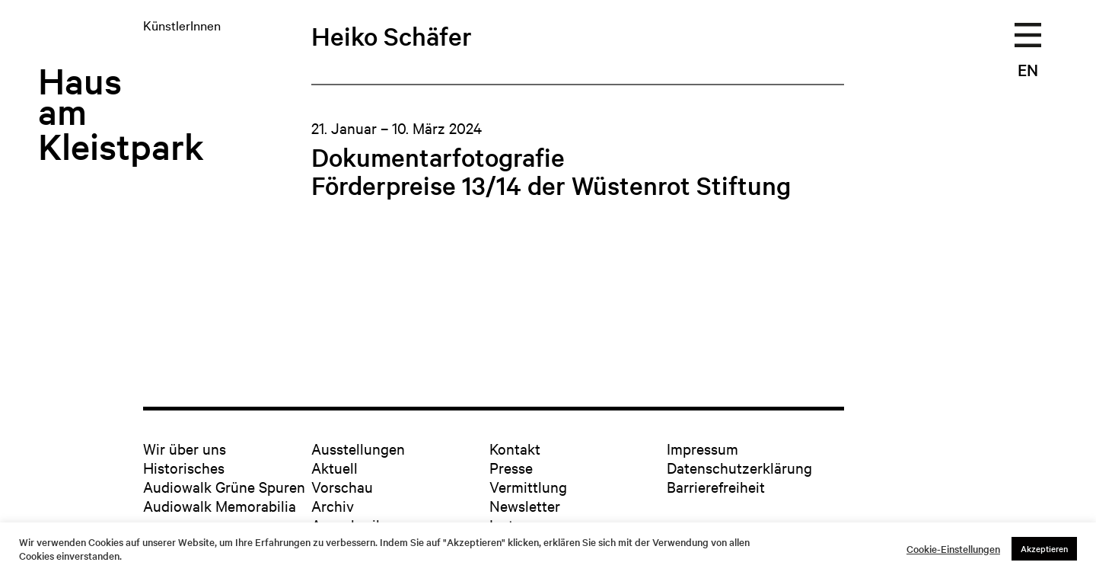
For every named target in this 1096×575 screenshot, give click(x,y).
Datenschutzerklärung (739, 467)
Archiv (332, 505)
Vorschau (342, 486)
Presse (511, 467)
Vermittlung (528, 486)
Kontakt (514, 448)
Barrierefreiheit (716, 486)
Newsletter (524, 505)
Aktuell (334, 467)
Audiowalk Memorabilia (219, 505)
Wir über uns (184, 448)
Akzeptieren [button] (1044, 548)
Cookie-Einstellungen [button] (953, 549)
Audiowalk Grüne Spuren (224, 486)
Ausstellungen (358, 448)
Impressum (702, 448)
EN (1028, 69)
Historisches (184, 467)
